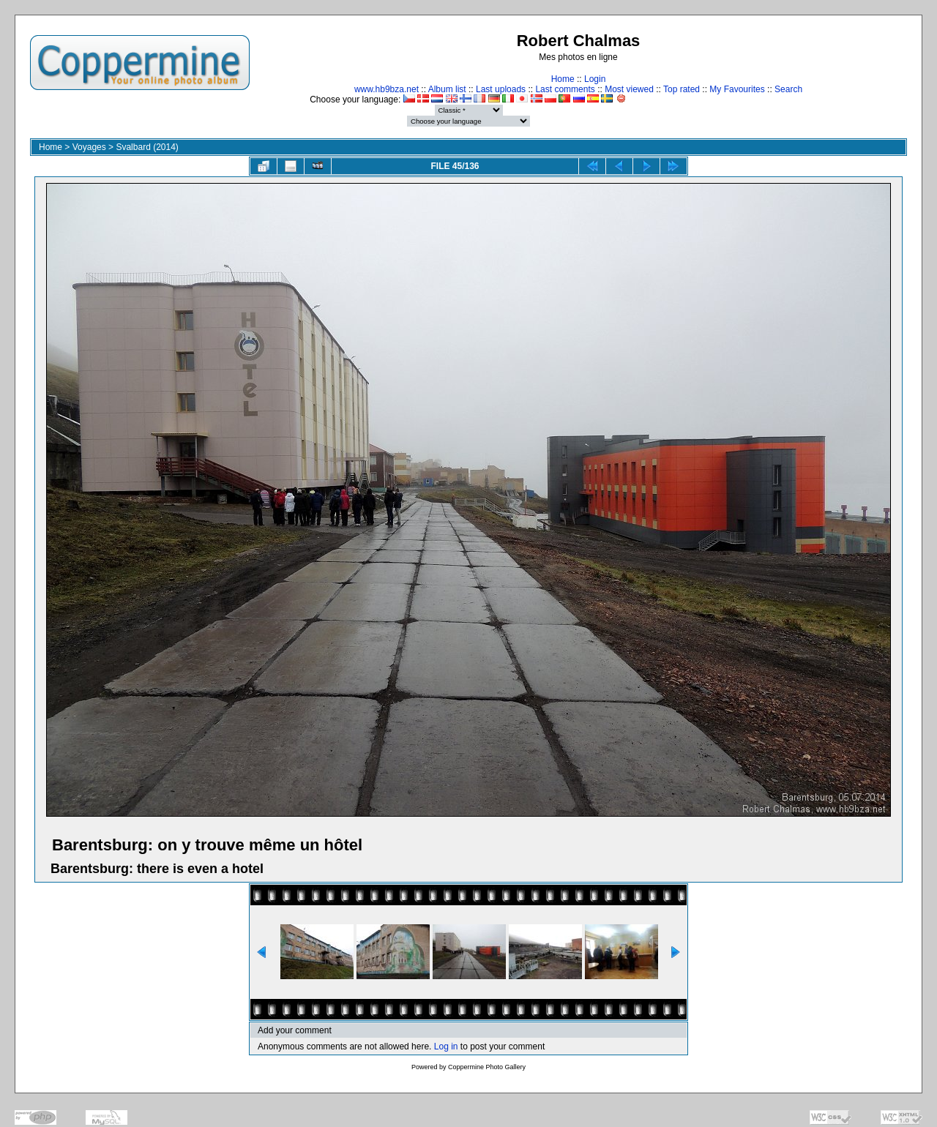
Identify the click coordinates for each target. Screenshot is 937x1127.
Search (788, 89)
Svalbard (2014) (147, 147)
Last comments (564, 89)
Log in (446, 1046)
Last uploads (501, 89)
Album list (447, 89)
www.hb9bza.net (386, 89)
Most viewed (629, 89)
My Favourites (736, 89)
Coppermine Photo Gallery (487, 1067)
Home (563, 79)
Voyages (89, 147)
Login (594, 79)
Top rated (681, 89)
